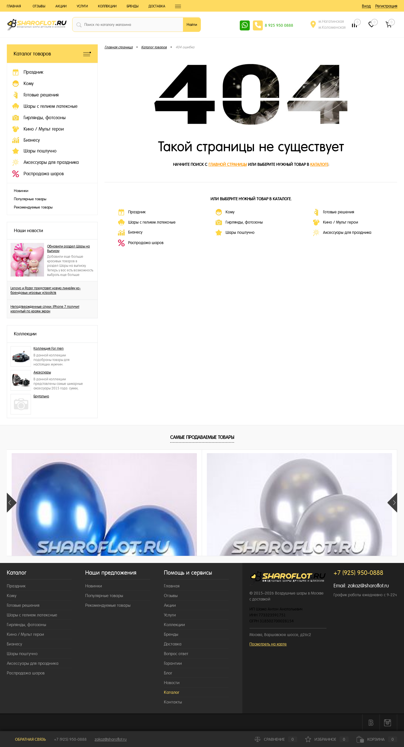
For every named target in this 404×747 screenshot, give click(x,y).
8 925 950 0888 (279, 25)
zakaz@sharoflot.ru (368, 586)
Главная (14, 6)
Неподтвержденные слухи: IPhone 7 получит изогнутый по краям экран (45, 309)
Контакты (173, 701)
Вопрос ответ (176, 653)
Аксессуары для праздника (342, 232)
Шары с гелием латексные (147, 222)
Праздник (131, 212)
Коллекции (107, 6)
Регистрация (386, 6)
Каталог (171, 692)
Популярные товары (30, 199)
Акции (60, 6)
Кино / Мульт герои (335, 222)
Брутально (41, 396)
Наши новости (28, 230)
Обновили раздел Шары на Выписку (68, 248)
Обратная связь (26, 739)
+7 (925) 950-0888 (70, 739)
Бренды (132, 6)
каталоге (319, 164)
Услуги (82, 6)
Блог (168, 672)
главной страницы (228, 164)
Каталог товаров (52, 53)
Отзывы (39, 6)
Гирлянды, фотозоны (239, 222)
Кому (224, 212)
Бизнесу (130, 233)
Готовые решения (333, 212)
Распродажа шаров (140, 243)
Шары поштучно (235, 232)
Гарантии (173, 663)
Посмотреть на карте (268, 644)
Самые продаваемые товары (202, 437)
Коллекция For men (49, 348)
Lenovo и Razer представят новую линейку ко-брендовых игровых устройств (46, 290)
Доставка (157, 6)
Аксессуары (42, 372)
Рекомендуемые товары (33, 207)
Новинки (21, 191)
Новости (172, 682)
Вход (366, 6)
